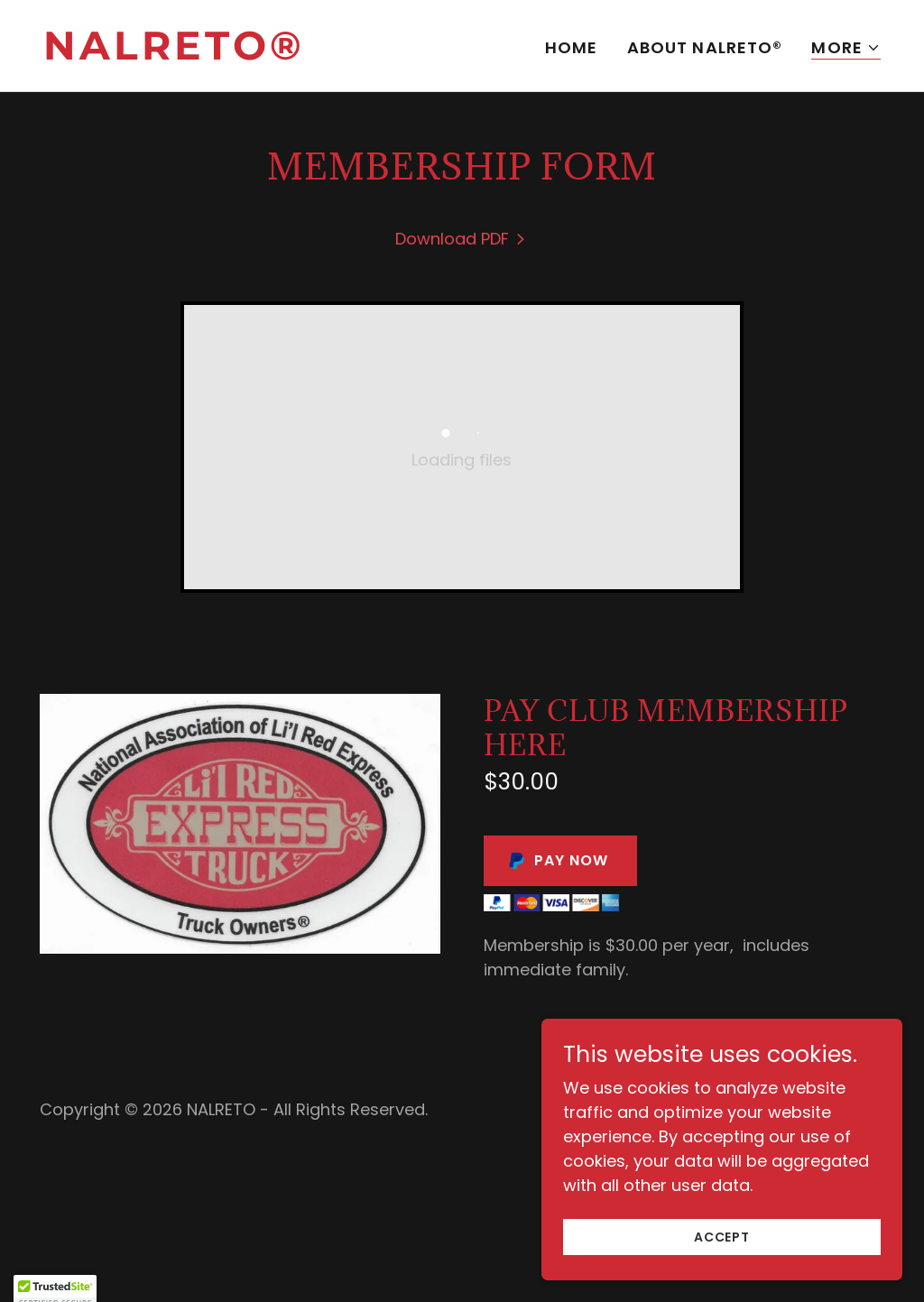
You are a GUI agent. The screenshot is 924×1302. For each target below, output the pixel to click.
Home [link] (571, 47)
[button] (846, 48)
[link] (245, 53)
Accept (722, 1261)
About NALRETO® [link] (705, 47)
